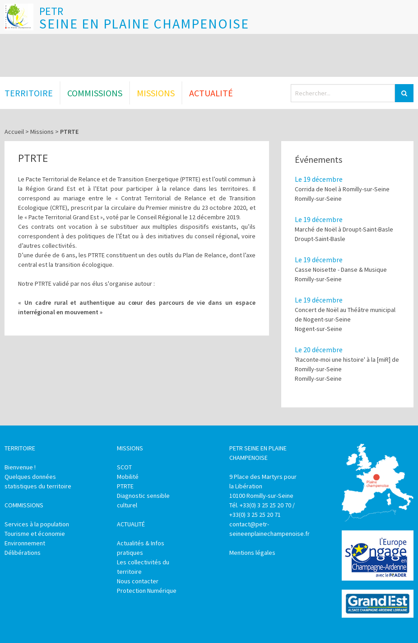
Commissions (94, 93)
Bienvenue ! (20, 467)
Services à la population (37, 524)
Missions (156, 93)
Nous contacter (137, 581)
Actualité (211, 93)
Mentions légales (252, 552)
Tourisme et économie (35, 534)
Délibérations (23, 552)
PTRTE (125, 486)
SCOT (124, 467)
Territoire (29, 93)
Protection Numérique (146, 590)
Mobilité (128, 477)
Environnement (25, 543)
